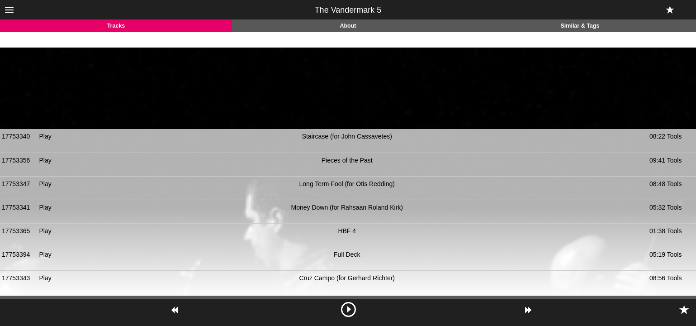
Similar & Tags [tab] (580, 26)
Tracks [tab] (116, 26)
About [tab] (348, 26)
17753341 (16, 207)
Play (45, 136)
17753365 (16, 231)
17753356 (16, 160)
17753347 (16, 183)
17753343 (16, 278)
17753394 (16, 254)
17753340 (16, 136)
